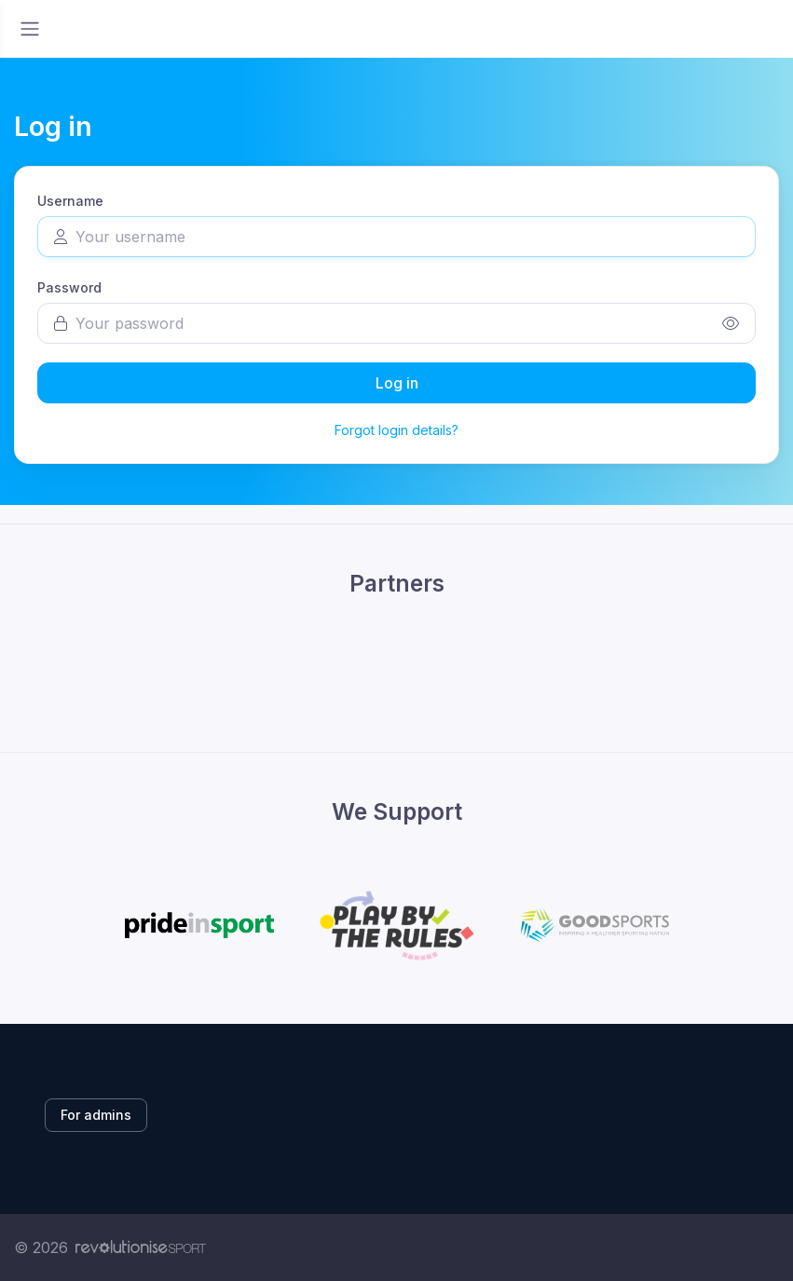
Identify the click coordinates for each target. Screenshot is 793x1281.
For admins (96, 1115)
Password (69, 287)
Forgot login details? (396, 430)
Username (70, 201)
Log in (397, 383)
